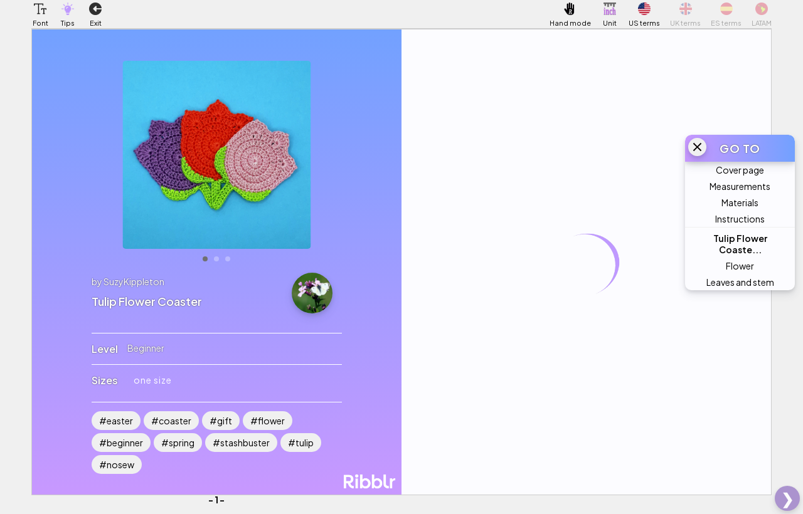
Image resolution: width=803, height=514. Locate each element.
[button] (40, 9)
